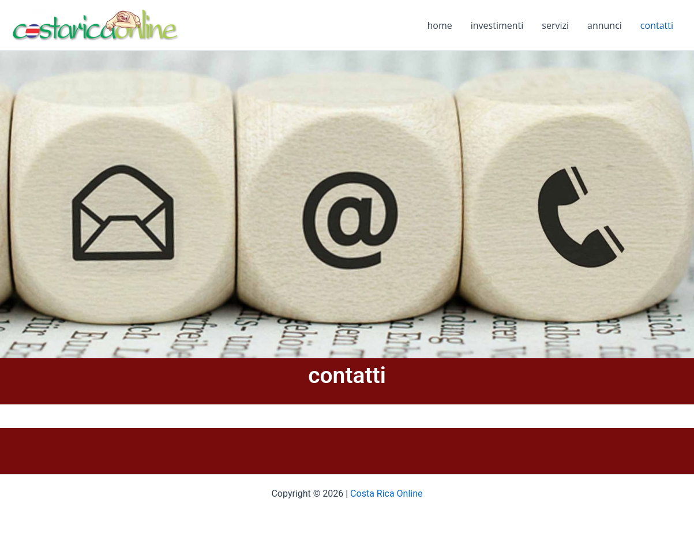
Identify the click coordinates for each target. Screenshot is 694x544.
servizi (555, 25)
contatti (656, 25)
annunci (604, 25)
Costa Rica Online (386, 493)
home (439, 25)
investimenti (497, 25)
